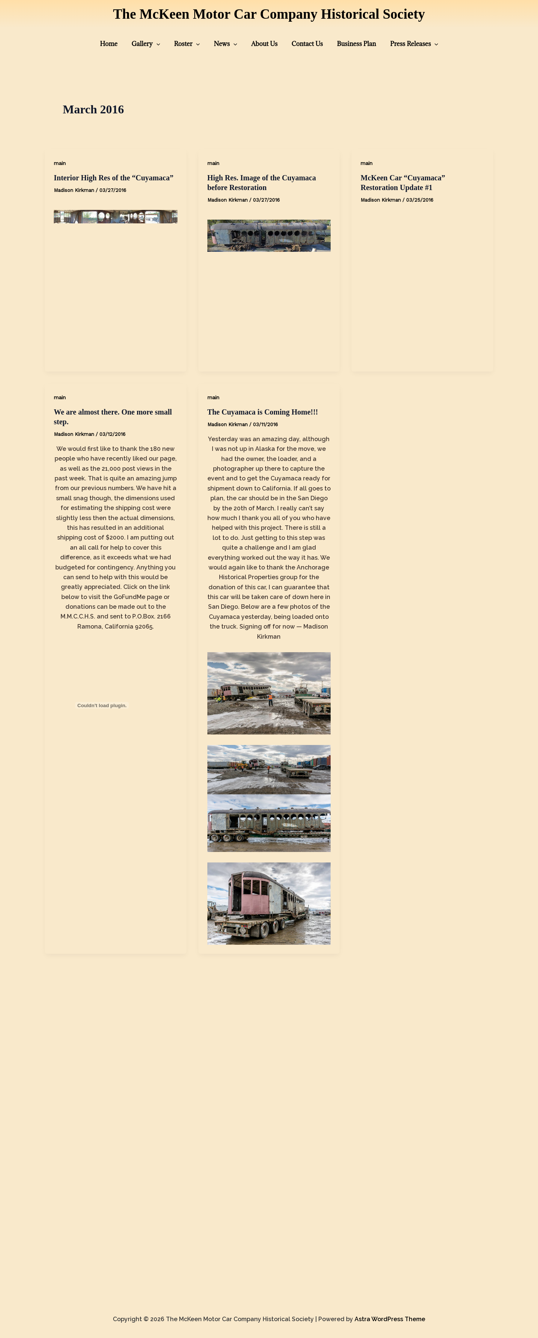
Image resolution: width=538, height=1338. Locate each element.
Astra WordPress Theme (390, 1319)
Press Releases (405, 44)
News (227, 44)
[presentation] (163, 44)
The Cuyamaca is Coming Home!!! (262, 412)
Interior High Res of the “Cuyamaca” (113, 178)
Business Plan (350, 44)
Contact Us (303, 44)
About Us (263, 44)
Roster (191, 44)
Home (118, 44)
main (60, 163)
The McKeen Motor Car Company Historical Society (269, 14)
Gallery (153, 44)
